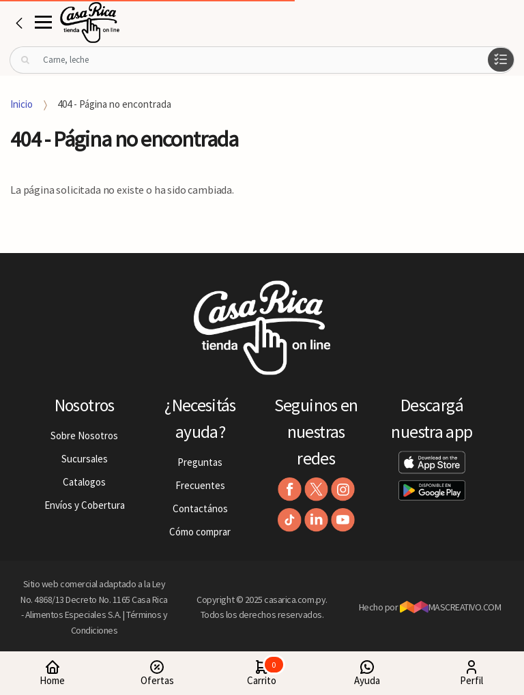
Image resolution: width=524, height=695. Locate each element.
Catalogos (84, 481)
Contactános (200, 508)
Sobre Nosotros (84, 435)
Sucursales (84, 458)
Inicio (21, 104)
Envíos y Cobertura (84, 505)
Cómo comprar (200, 531)
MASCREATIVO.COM (450, 607)
